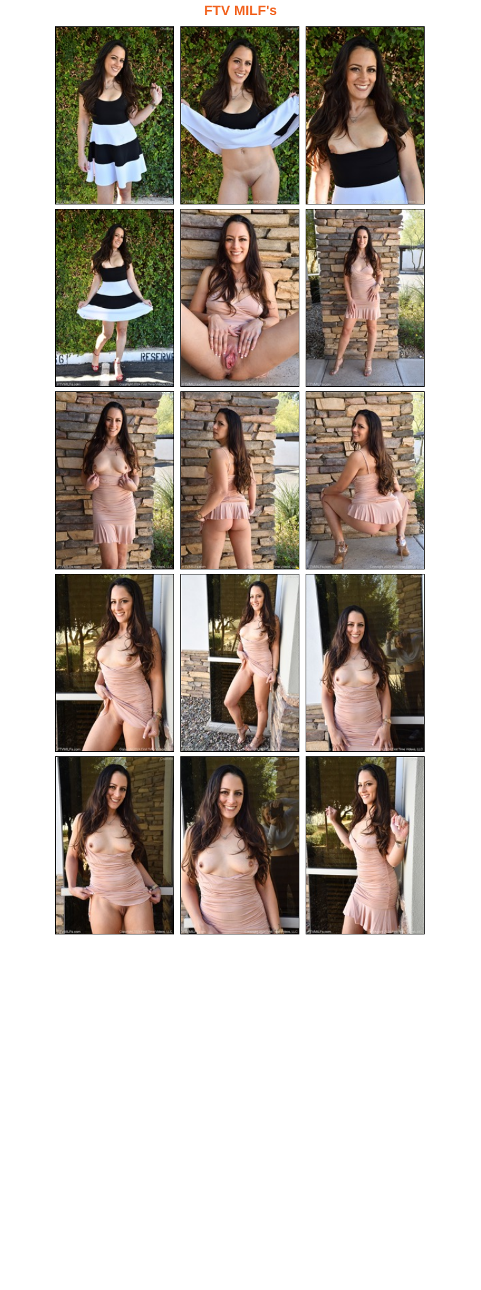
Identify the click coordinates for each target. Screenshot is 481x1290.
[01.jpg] (114, 115)
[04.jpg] (114, 298)
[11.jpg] (239, 663)
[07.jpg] (114, 480)
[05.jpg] (239, 298)
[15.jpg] (365, 845)
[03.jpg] (365, 115)
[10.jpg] (114, 663)
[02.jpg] (239, 115)
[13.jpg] (114, 845)
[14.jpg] (239, 845)
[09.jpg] (365, 480)
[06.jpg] (365, 298)
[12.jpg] (365, 663)
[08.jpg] (239, 480)
